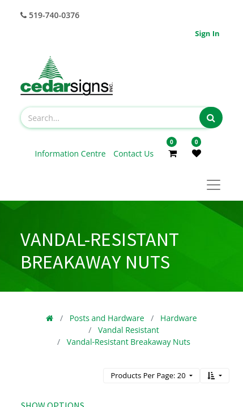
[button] (214, 375)
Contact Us (133, 153)
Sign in (207, 33)
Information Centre (71, 153)
